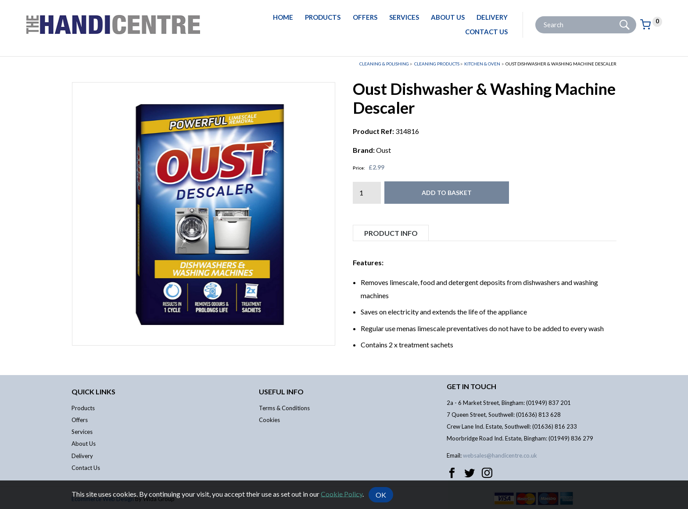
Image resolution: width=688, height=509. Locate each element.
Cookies (269, 419)
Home (283, 17)
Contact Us (486, 32)
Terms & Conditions (284, 408)
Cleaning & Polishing (384, 63)
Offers (365, 17)
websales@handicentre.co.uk (500, 455)
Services (404, 17)
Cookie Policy (341, 493)
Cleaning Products (436, 63)
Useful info (281, 391)
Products (322, 17)
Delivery (492, 17)
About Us (448, 17)
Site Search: (535, 16)
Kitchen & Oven (482, 63)
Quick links (93, 391)
